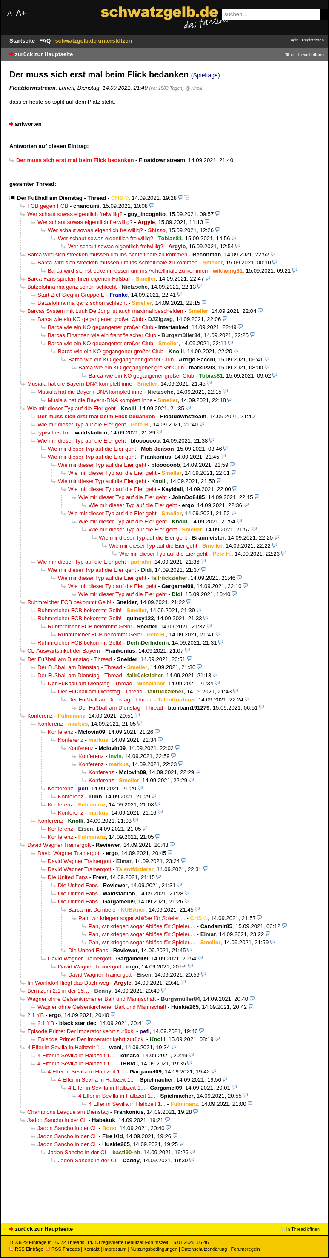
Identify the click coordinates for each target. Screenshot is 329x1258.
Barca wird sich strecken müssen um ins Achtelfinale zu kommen (107, 254)
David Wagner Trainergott (59, 845)
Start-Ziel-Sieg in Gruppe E (71, 295)
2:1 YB (35, 1015)
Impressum (115, 1249)
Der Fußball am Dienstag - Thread (61, 198)
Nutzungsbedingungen (153, 1249)
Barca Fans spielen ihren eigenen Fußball (79, 278)
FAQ (45, 40)
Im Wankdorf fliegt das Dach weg (68, 983)
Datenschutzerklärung (204, 1249)
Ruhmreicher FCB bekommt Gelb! (69, 602)
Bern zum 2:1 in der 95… (58, 991)
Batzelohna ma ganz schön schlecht (72, 287)
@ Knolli (193, 88)
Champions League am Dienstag (68, 1112)
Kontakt (91, 1249)
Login (293, 39)
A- (10, 13)
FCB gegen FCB (47, 206)
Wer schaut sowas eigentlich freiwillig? (75, 214)
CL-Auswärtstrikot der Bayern (63, 650)
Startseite (23, 40)
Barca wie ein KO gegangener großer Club (90, 319)
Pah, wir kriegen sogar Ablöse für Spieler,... (131, 918)
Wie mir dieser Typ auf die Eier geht (71, 408)
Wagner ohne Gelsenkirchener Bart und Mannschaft (91, 999)
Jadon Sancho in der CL (57, 1120)
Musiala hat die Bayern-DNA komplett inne (79, 384)
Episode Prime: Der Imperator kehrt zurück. (80, 1031)
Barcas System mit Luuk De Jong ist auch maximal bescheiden (105, 311)
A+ (21, 13)
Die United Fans (68, 877)
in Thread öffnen (307, 54)
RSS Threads (63, 1249)
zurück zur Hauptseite (44, 54)
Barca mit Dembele (92, 909)
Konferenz (40, 716)
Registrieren (313, 39)
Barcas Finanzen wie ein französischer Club (102, 335)
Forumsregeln (245, 1249)
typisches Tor (53, 432)
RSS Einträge (26, 1249)
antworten (28, 124)
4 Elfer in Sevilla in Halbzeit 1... (65, 1047)
